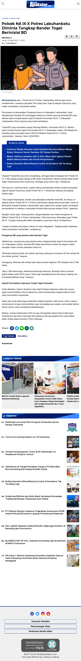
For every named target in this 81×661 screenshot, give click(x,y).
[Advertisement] (20, 587)
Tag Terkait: (9, 336)
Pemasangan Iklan (40, 626)
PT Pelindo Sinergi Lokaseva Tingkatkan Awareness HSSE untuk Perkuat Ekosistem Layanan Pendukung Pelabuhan (34, 512)
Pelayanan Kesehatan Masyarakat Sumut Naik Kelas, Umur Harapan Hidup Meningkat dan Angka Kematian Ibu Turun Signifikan (49, 401)
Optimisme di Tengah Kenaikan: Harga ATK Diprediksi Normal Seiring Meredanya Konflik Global (32, 468)
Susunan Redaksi (40, 621)
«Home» (5, 18)
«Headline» (14, 18)
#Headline (22, 336)
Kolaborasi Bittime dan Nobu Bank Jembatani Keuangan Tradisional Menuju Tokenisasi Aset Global (33, 497)
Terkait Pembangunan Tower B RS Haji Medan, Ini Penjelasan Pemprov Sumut (30, 453)
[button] (76, 36)
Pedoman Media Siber (40, 631)
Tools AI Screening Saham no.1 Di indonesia (27, 437)
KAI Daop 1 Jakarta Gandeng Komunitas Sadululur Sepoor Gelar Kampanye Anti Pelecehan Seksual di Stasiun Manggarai (34, 558)
